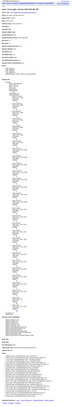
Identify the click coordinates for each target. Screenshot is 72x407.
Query (18, 400)
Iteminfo (5, 403)
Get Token (66, 1)
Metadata (17, 403)
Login (62, 1)
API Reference (65, 3)
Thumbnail (11, 403)
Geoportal (14, 3)
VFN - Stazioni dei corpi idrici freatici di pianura (23, 12)
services (8, 3)
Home (3, 3)
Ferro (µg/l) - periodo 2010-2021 (45, 3)
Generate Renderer (38, 400)
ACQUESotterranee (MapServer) (27, 3)
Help (58, 3)
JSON (3, 6)
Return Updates (49, 400)
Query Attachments (26, 400)
